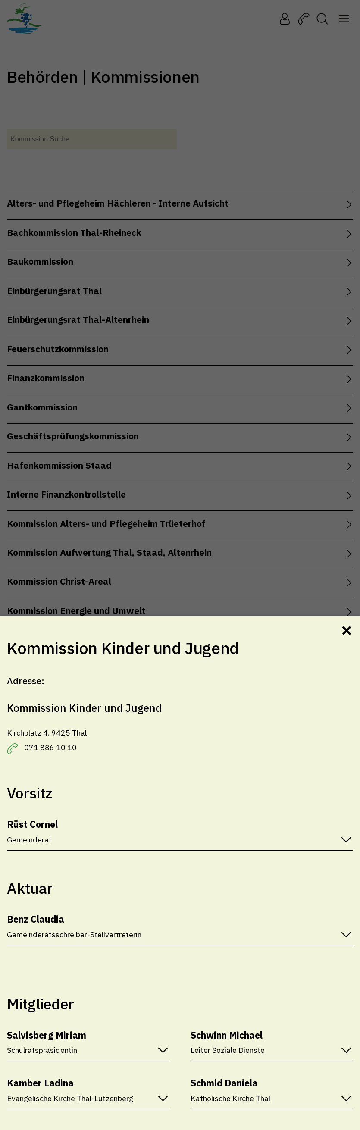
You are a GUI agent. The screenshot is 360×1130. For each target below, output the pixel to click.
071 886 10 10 (50, 747)
